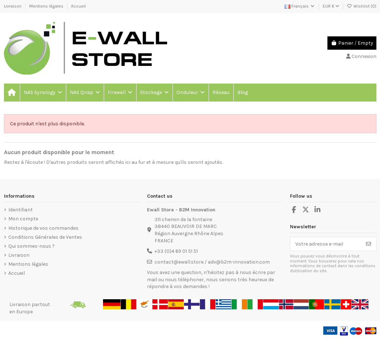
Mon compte (23, 219)
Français (300, 6)
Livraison (13, 6)
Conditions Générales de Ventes (45, 237)
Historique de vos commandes (43, 228)
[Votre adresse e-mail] (325, 244)
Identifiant (20, 210)
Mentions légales (46, 6)
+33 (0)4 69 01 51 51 (176, 251)
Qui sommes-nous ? (31, 246)
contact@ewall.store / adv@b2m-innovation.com (212, 262)
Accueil (78, 6)
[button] (42, 93)
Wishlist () (361, 6)
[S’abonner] (368, 244)
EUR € (331, 6)
